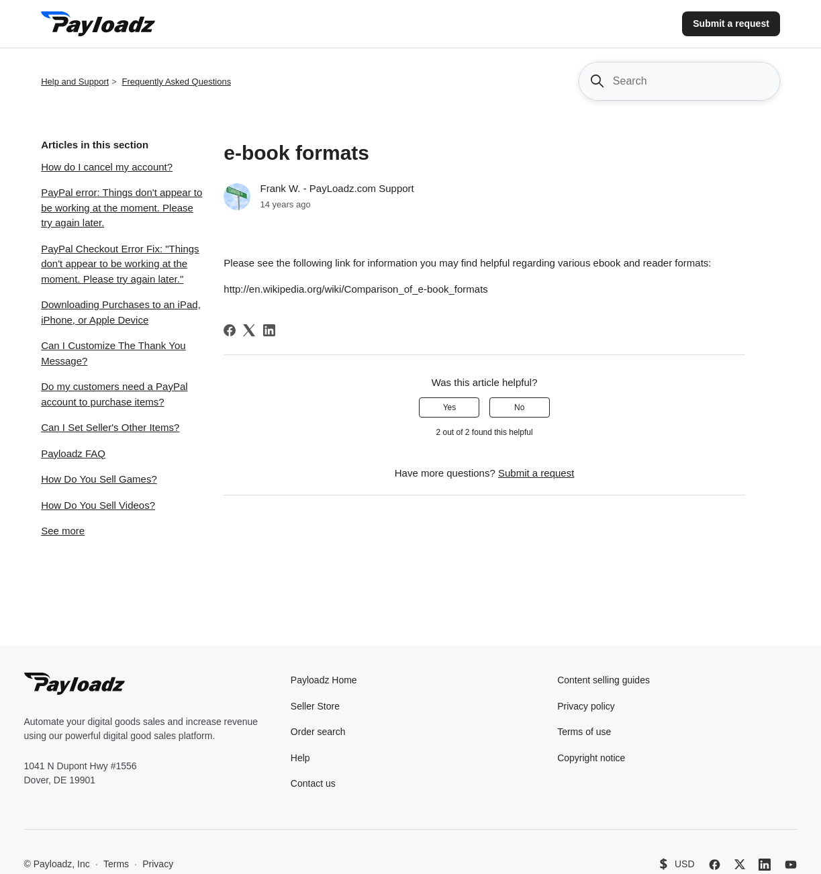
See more (63, 530)
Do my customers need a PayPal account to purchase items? (114, 394)
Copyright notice (591, 757)
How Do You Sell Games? (99, 479)
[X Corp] (249, 330)
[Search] (679, 81)
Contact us (313, 783)
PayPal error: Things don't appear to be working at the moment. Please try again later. (121, 207)
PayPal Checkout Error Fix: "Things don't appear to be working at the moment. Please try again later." (120, 264)
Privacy (157, 864)
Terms (116, 864)
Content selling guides (603, 680)
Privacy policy (586, 706)
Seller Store (315, 706)
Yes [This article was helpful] (449, 407)
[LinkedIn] (269, 330)
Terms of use (584, 731)
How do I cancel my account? (107, 167)
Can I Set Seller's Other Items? (110, 427)
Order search (318, 731)
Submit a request (731, 23)
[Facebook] (230, 330)
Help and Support (75, 82)
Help (300, 757)
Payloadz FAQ (73, 453)
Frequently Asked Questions (177, 82)
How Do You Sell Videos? (98, 505)
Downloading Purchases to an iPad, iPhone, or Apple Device (121, 312)
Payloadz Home (324, 680)
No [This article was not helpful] (519, 407)
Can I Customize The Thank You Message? (113, 353)
